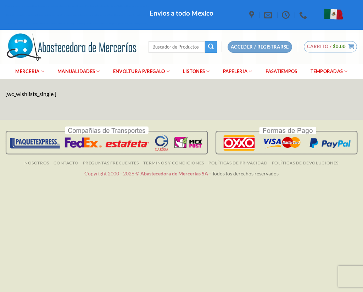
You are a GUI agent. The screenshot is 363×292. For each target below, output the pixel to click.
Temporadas (329, 71)
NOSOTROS (36, 162)
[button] (330, 46)
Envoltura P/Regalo (141, 71)
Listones (196, 71)
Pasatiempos (281, 71)
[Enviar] (211, 47)
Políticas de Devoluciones (305, 162)
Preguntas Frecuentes (111, 162)
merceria (29, 71)
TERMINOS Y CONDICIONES (173, 162)
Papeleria (237, 71)
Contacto (66, 162)
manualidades (78, 71)
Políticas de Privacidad (237, 162)
